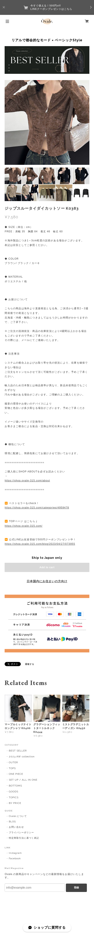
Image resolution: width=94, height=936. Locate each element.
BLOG (12, 821)
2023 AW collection (21, 756)
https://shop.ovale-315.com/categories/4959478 (37, 507)
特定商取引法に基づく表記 (24, 838)
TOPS (12, 768)
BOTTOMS (15, 785)
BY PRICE (15, 803)
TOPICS (13, 797)
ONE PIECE (16, 773)
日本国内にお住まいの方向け (47, 581)
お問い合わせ (16, 827)
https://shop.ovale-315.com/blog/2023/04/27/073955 (40, 543)
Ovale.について (18, 816)
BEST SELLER (18, 750)
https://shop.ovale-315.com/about (27, 480)
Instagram (15, 853)
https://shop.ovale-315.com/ (23, 525)
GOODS (13, 791)
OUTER (13, 762)
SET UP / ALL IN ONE (23, 779)
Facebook (15, 858)
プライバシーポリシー (21, 832)
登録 (76, 887)
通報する (29, 664)
